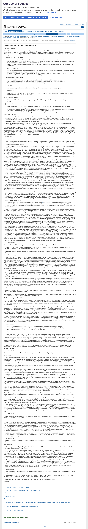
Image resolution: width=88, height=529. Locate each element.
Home (5, 31)
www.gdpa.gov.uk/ (10, 496)
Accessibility (61, 24)
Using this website (37, 526)
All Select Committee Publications (60, 36)
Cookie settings (56, 17)
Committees (42, 34)
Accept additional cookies (14, 17)
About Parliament (39, 31)
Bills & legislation (34, 34)
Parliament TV (62, 34)
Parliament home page (14, 36)
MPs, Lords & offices (28, 31)
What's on (26, 34)
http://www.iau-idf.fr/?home (12, 510)
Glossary (10, 526)
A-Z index (5, 526)
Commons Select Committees (74, 36)
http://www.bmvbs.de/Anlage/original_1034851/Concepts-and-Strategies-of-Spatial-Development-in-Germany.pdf (36, 502)
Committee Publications (47, 36)
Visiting (55, 31)
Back (27, 487)
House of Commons (9, 34)
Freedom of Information (24, 526)
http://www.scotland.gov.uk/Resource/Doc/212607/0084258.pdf (22, 490)
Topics (72, 34)
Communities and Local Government (11, 37)
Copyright (45, 526)
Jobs (31, 526)
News (68, 34)
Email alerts (68, 24)
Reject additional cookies (37, 17)
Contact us (82, 24)
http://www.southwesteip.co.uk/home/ (15, 487)
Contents (72, 40)
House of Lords (19, 34)
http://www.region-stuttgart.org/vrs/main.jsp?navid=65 (20, 506)
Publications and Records (36, 36)
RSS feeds (75, 24)
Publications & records (52, 34)
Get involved (48, 31)
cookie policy (51, 12)
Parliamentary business (15, 31)
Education (61, 31)
